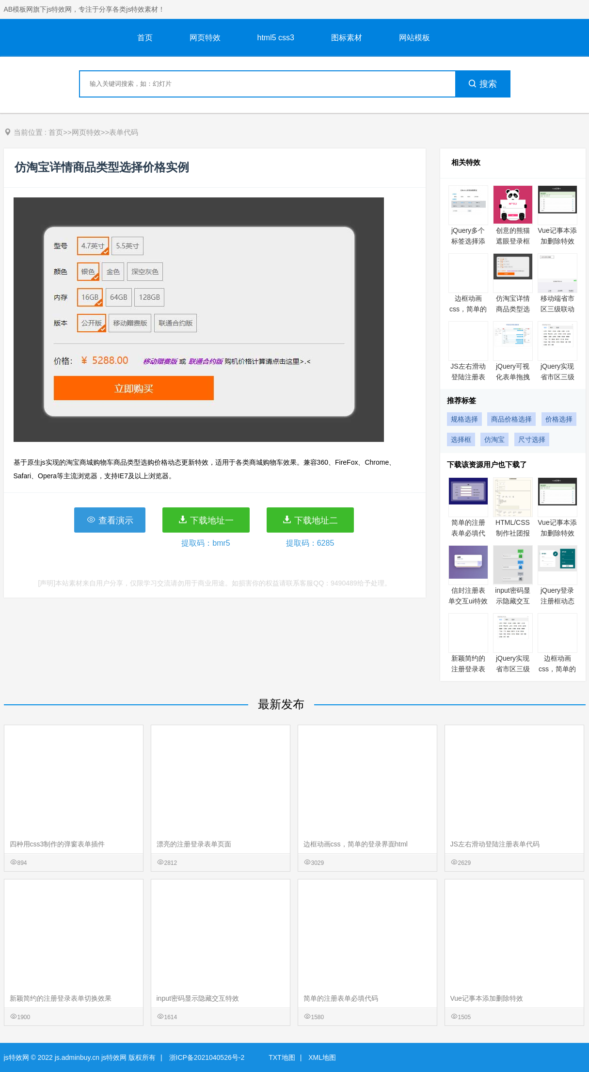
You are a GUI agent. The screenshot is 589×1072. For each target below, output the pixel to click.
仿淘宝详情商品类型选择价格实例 (513, 309)
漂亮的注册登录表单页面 (194, 844)
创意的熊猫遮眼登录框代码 (513, 241)
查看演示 (109, 520)
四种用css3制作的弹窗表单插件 (57, 844)
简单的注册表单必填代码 (468, 533)
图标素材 (346, 37)
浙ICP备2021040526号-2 (207, 1057)
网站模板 (414, 37)
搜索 (482, 84)
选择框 (461, 439)
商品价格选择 (511, 419)
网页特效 (205, 37)
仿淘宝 (494, 439)
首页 (145, 37)
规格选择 (464, 419)
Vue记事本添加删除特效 (486, 998)
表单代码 (123, 132)
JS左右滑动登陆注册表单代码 (467, 376)
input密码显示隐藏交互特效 (512, 601)
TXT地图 (282, 1057)
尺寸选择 (531, 439)
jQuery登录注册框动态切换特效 (557, 601)
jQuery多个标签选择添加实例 (468, 241)
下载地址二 (310, 520)
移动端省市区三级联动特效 (557, 309)
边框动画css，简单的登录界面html (355, 844)
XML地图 (322, 1057)
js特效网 (16, 1057)
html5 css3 (275, 37)
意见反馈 (568, 1042)
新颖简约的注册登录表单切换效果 (468, 668)
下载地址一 (206, 520)
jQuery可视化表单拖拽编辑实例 (513, 376)
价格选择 (559, 419)
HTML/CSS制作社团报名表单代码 (512, 533)
